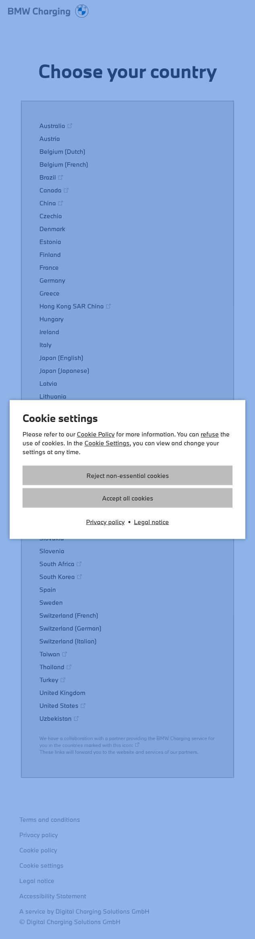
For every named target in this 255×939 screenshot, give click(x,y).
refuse (210, 434)
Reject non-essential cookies (127, 476)
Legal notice (151, 522)
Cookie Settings (107, 443)
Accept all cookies (127, 498)
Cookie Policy (96, 434)
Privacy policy (105, 522)
